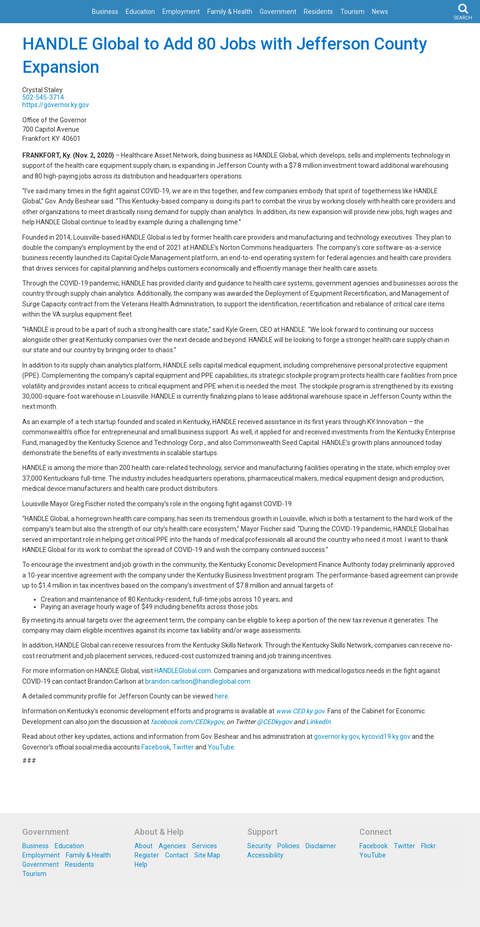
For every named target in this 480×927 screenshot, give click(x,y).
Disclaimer (321, 846)
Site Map (207, 855)
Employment (181, 11)
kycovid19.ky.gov (386, 736)
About (143, 846)
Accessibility (265, 855)
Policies (288, 846)
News (380, 11)
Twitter (183, 747)
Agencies (172, 846)
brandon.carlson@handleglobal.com (197, 681)
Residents (318, 11)
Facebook (155, 747)
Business (105, 11)
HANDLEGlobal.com (182, 670)
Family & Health (229, 11)
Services (204, 846)
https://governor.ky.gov (55, 104)
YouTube (221, 747)
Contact (176, 855)
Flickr (428, 846)
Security (259, 846)
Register (146, 855)
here (221, 696)
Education (140, 11)
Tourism (352, 11)
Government (278, 11)
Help (140, 864)
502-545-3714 (43, 97)
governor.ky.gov (336, 736)
